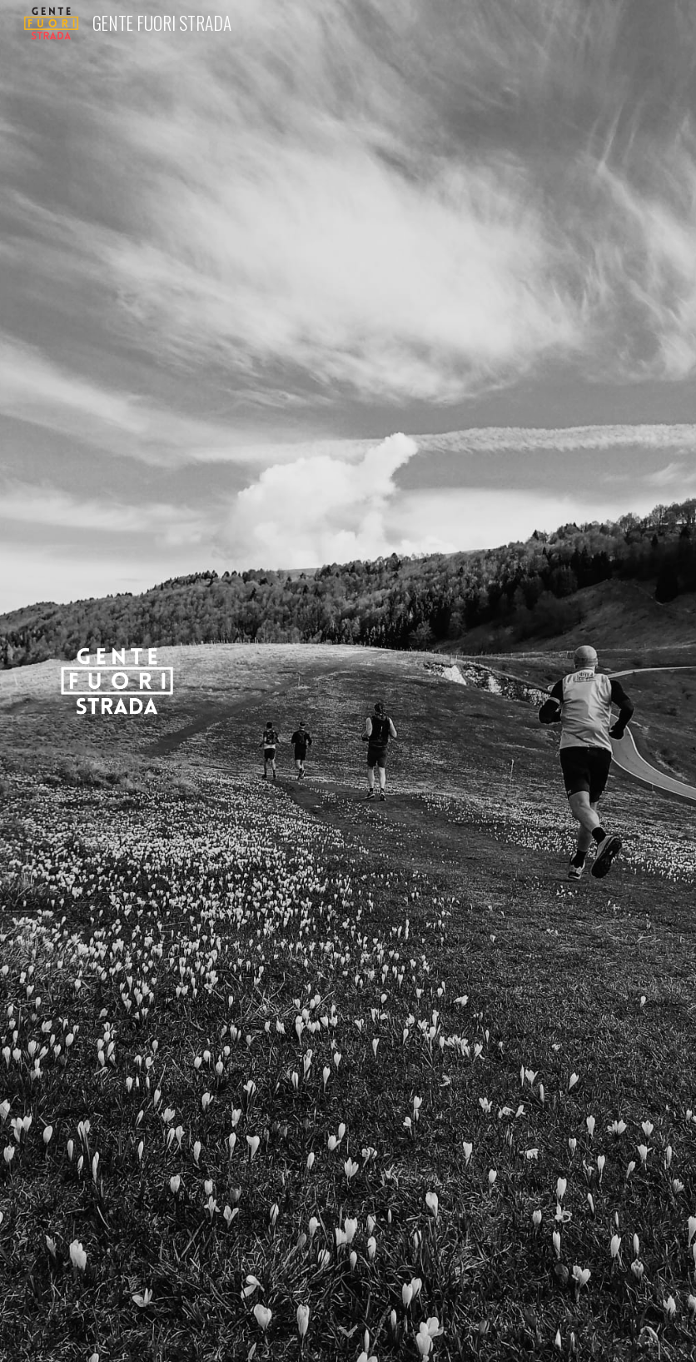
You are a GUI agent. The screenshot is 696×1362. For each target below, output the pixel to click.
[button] (348, 1332)
